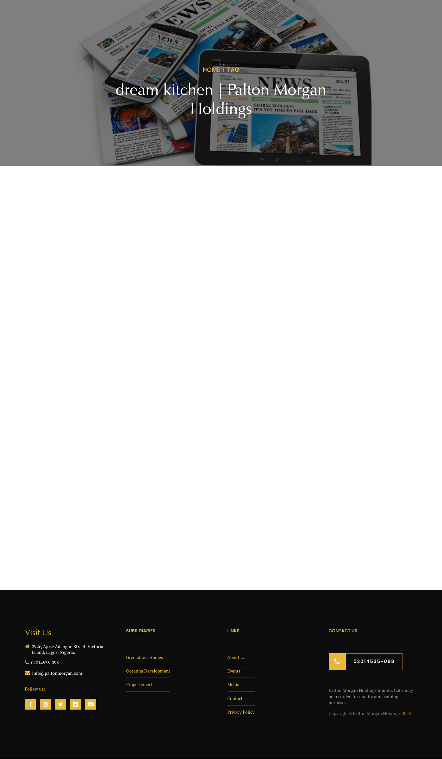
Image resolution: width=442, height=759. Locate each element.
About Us (236, 657)
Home (211, 70)
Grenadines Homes (144, 657)
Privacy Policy (241, 711)
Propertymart (139, 684)
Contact (235, 697)
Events (234, 670)
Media (233, 684)
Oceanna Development (148, 670)
